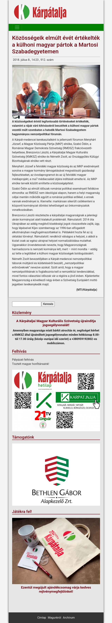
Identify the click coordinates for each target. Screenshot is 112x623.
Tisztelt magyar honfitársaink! (30, 364)
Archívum (69, 617)
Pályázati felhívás (23, 359)
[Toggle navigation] (17, 27)
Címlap (41, 617)
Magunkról (54, 617)
